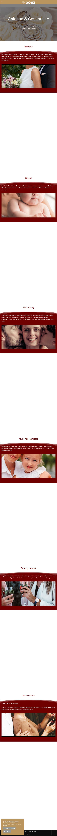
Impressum (30, 831)
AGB (35, 831)
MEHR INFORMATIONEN (9, 828)
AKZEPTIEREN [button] (7, 831)
